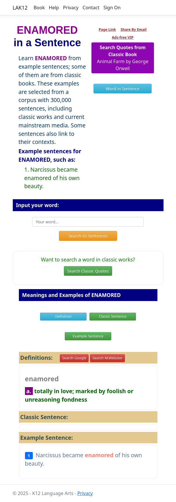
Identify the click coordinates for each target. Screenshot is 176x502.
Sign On (112, 7)
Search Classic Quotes (88, 271)
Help (54, 7)
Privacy (70, 7)
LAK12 (20, 7)
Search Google (74, 357)
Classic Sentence (113, 316)
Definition (63, 316)
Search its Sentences (88, 235)
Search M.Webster (107, 357)
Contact (90, 7)
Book (39, 7)
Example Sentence (88, 336)
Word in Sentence (122, 88)
